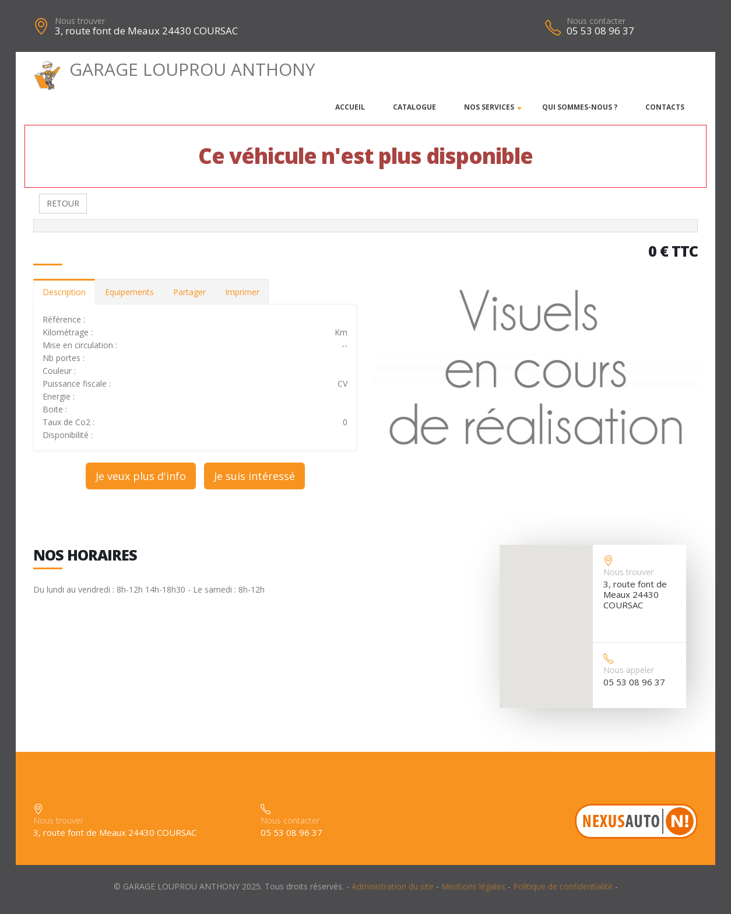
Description (64, 291)
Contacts (664, 107)
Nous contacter (596, 20)
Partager (189, 291)
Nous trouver (80, 20)
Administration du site (393, 886)
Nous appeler (628, 669)
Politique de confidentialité (563, 886)
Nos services (489, 107)
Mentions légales (473, 886)
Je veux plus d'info (141, 476)
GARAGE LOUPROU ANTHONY (174, 69)
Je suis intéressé (254, 476)
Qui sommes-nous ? (579, 107)
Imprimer (242, 291)
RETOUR (63, 203)
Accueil (350, 107)
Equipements (129, 291)
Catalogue (414, 107)
